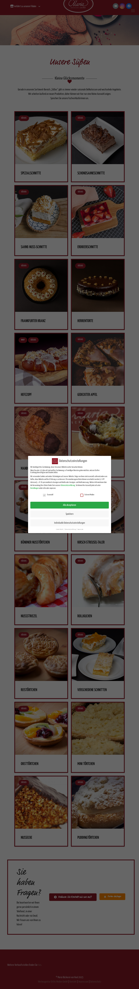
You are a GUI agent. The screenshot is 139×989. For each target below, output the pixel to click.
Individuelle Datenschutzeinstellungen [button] (69, 520)
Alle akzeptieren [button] (69, 503)
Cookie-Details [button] (60, 527)
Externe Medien (87, 492)
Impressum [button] (80, 527)
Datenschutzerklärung (68, 483)
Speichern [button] (69, 511)
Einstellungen (34, 486)
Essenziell (48, 492)
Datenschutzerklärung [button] (70, 527)
